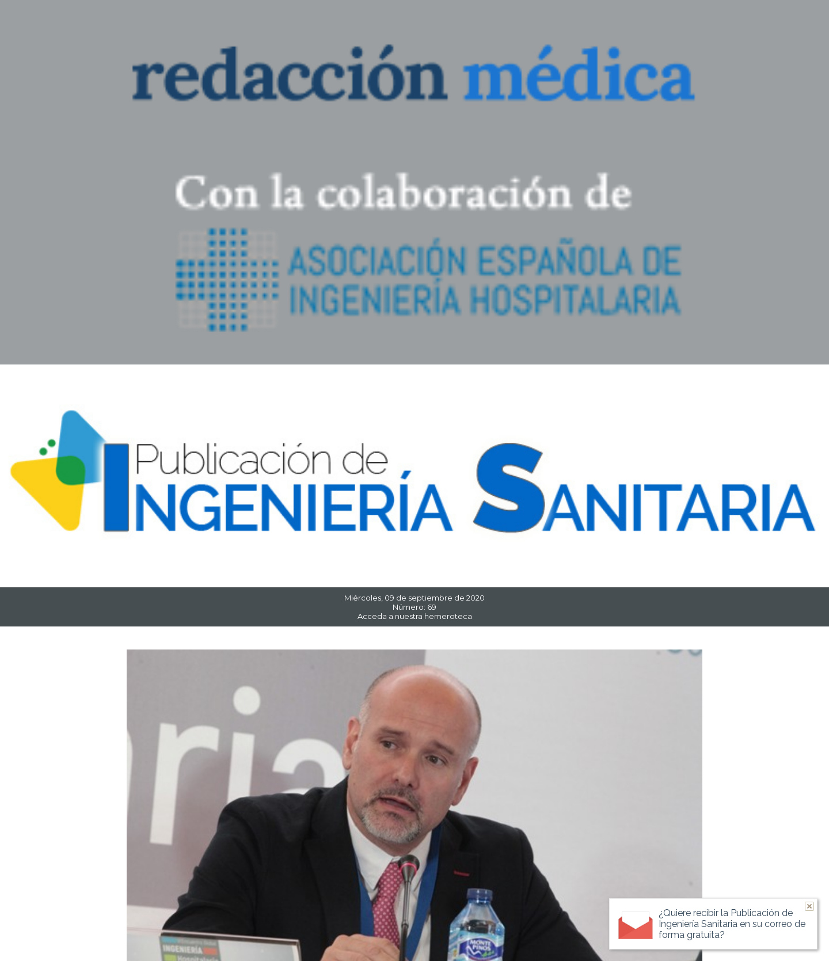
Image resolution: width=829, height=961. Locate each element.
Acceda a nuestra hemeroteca (415, 616)
